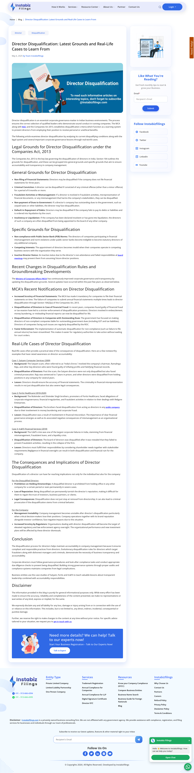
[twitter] (91, 753)
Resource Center (90, 6)
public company (113, 407)
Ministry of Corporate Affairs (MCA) (31, 278)
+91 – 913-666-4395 (22, 697)
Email (137, 93)
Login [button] (171, 7)
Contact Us (134, 6)
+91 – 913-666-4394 (22, 693)
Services (73, 6)
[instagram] (103, 753)
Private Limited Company (57, 683)
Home (12, 19)
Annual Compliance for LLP (94, 694)
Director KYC (87, 703)
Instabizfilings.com (30, 720)
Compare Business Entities (130, 690)
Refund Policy (160, 700)
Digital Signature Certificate (94, 699)
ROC (24, 127)
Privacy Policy (160, 704)
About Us (109, 6)
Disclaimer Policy (161, 709)
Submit (150, 108)
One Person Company (55, 692)
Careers (157, 696)
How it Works (58, 6)
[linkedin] (97, 753)
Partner (121, 6)
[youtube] (110, 753)
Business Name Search (128, 694)
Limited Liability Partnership (58, 687)
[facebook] (85, 753)
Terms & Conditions (163, 713)
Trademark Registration (92, 683)
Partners (158, 692)
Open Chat (171, 757)
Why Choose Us (161, 683)
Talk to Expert (60, 650)
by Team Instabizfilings (33, 56)
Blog (20, 19)
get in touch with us (63, 621)
